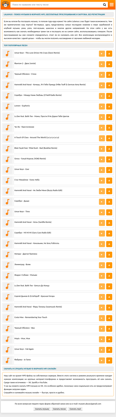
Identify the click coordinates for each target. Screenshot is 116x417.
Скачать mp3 (75, 409)
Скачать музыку (42, 409)
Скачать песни (59, 409)
